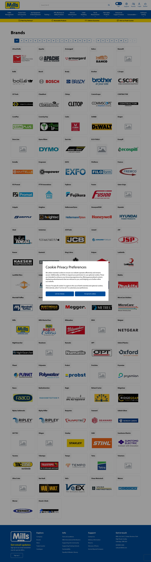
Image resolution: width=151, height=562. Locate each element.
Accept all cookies (90, 294)
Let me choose (59, 294)
